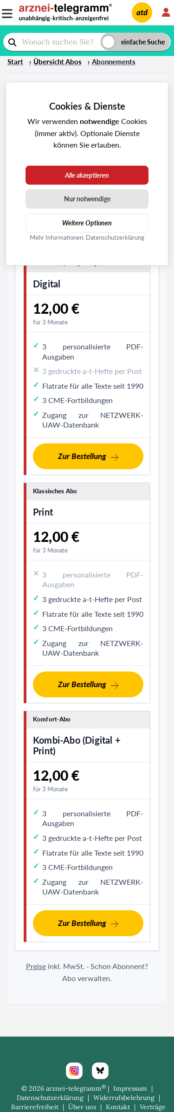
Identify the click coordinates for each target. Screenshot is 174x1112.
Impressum (130, 1088)
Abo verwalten (86, 978)
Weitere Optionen (87, 223)
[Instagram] (74, 1070)
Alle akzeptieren (87, 175)
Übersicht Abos (57, 61)
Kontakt (118, 1107)
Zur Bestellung (82, 456)
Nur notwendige (87, 199)
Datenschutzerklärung (50, 1097)
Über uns (82, 1107)
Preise (36, 966)
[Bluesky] (100, 1070)
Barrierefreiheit (34, 1107)
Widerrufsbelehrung (124, 1097)
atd (142, 12)
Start (15, 61)
